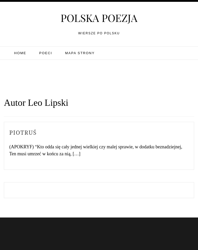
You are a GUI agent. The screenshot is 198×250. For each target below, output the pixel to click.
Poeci (45, 53)
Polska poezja (99, 18)
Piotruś (23, 132)
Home (20, 53)
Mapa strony (80, 53)
